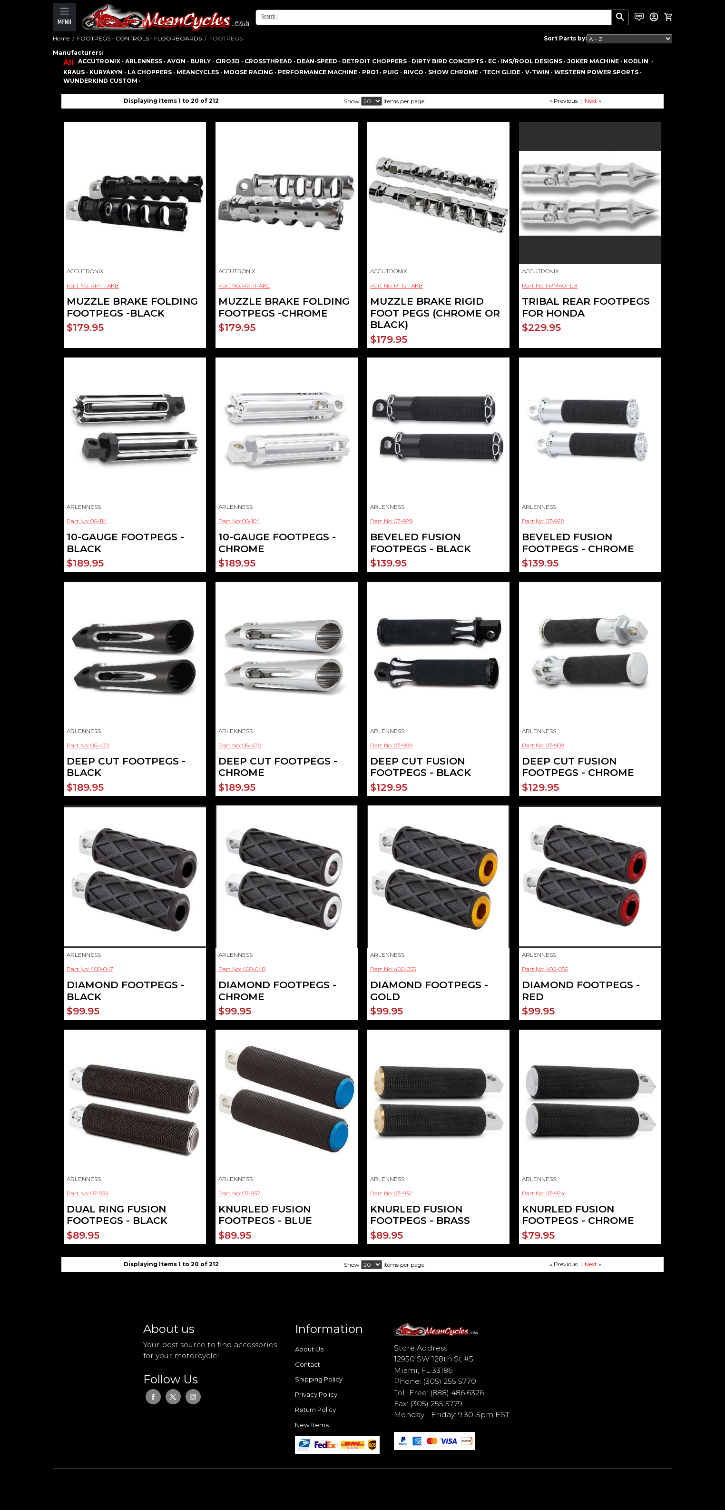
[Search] (433, 17)
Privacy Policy (316, 1394)
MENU (64, 22)
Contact (307, 1364)
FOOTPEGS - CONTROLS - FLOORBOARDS (139, 38)
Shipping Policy (319, 1379)
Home (61, 38)
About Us (309, 1349)
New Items (312, 1425)
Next (591, 100)
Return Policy (315, 1409)
